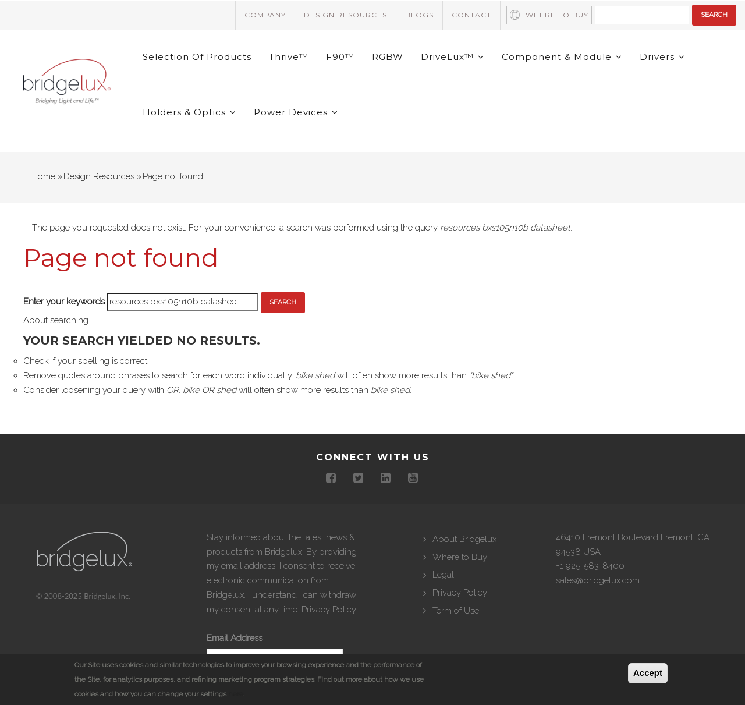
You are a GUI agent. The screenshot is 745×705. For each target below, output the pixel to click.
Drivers (662, 56)
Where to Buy (557, 14)
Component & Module (562, 56)
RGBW (387, 56)
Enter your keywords (64, 301)
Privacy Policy (328, 609)
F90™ (340, 56)
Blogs (419, 14)
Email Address (234, 638)
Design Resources (345, 14)
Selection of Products (197, 56)
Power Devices (296, 112)
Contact (471, 14)
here (235, 694)
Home (43, 176)
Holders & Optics (189, 112)
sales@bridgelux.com (598, 580)
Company (265, 14)
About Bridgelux (464, 539)
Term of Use (455, 610)
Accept (647, 673)
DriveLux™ (452, 56)
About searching (55, 320)
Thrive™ (288, 56)
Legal (443, 574)
